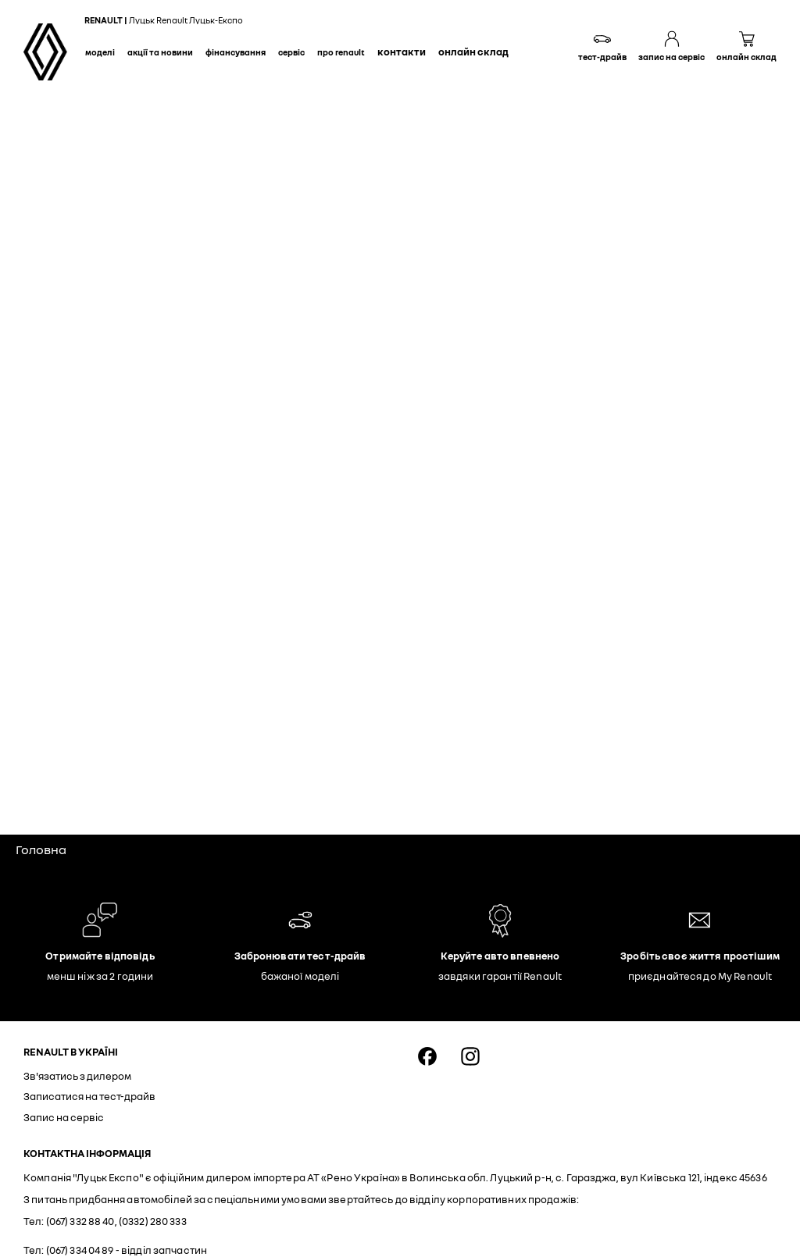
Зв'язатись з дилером (77, 1076)
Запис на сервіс (63, 1117)
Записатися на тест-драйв (89, 1096)
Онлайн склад (473, 51)
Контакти (401, 51)
